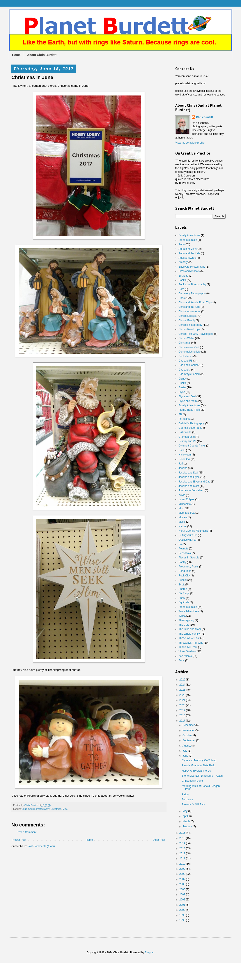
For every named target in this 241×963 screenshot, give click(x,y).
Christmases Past (189, 347)
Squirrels (184, 602)
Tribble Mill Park (188, 647)
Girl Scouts (185, 432)
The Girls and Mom (190, 629)
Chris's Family (187, 320)
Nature (182, 526)
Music (182, 521)
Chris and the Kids (189, 306)
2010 (182, 863)
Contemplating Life (189, 351)
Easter (182, 387)
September (189, 740)
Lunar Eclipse (187, 499)
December (189, 725)
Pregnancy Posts (188, 566)
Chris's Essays (187, 315)
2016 (182, 832)
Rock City (184, 575)
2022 (182, 695)
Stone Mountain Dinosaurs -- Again (202, 775)
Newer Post (19, 839)
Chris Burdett (204, 117)
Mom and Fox (187, 512)
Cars (181, 289)
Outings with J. (187, 539)
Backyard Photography (192, 266)
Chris (24, 809)
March (187, 821)
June (186, 755)
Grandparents (187, 436)
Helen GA (184, 459)
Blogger (149, 952)
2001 (182, 904)
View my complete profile (189, 142)
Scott (181, 584)
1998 (182, 920)
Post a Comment (26, 832)
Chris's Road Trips (189, 329)
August (187, 745)
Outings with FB (188, 535)
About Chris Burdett (42, 55)
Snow (182, 597)
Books (182, 280)
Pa (180, 544)
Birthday (183, 275)
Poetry (182, 562)
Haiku (182, 450)
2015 (182, 838)
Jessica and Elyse (189, 477)
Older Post (158, 839)
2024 (182, 684)
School (183, 579)
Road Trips (185, 570)
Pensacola (185, 553)
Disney (183, 378)
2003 (182, 894)
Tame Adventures (189, 611)
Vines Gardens (187, 651)
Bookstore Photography (192, 284)
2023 (182, 689)
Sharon (183, 588)
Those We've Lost (189, 638)
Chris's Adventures (189, 311)
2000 (182, 909)
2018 (182, 715)
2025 (182, 679)
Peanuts (183, 548)
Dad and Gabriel (188, 365)
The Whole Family (189, 633)
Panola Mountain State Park (198, 765)
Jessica (183, 468)
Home (16, 55)
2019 (182, 710)
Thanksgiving (186, 620)
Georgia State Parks (190, 427)
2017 (182, 720)
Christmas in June (192, 780)
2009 (182, 868)
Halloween (185, 454)
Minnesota (185, 504)
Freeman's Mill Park (193, 804)
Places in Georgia (189, 557)
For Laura (187, 799)
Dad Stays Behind (189, 374)
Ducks (182, 383)
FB (180, 414)
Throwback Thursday (191, 642)
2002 (182, 899)
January (188, 826)
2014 (182, 843)
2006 (182, 884)
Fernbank (184, 418)
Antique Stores (187, 257)
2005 (182, 889)
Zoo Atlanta (185, 656)
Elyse (182, 392)
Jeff (181, 463)
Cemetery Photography (192, 293)
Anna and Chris (188, 248)
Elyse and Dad (187, 396)
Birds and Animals (189, 271)
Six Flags (184, 593)
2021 (182, 700)
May (185, 811)
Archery (183, 262)
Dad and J (185, 369)
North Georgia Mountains (193, 530)
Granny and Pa (187, 441)
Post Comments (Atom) (41, 846)
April (185, 816)
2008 (182, 873)
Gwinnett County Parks (192, 445)
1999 (182, 915)
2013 (182, 848)
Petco (185, 794)
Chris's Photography (38, 809)
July (185, 750)
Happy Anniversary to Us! (196, 770)
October (188, 735)
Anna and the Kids (189, 253)
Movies (183, 517)
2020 (182, 705)
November (189, 730)
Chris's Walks (186, 338)
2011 (182, 858)
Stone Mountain (188, 239)
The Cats (184, 624)
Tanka (182, 615)
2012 (182, 853)
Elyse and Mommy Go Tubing (199, 760)
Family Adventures (189, 235)
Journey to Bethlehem (191, 490)
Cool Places (186, 356)
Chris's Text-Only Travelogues (196, 333)
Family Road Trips (189, 409)
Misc (65, 809)
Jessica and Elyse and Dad (194, 481)
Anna (182, 244)
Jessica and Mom (189, 486)
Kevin (182, 495)
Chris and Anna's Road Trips (195, 302)
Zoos (181, 660)
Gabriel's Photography (191, 423)
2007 (182, 879)
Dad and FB (186, 360)
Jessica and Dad (188, 472)
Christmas (56, 809)
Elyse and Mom (188, 401)
